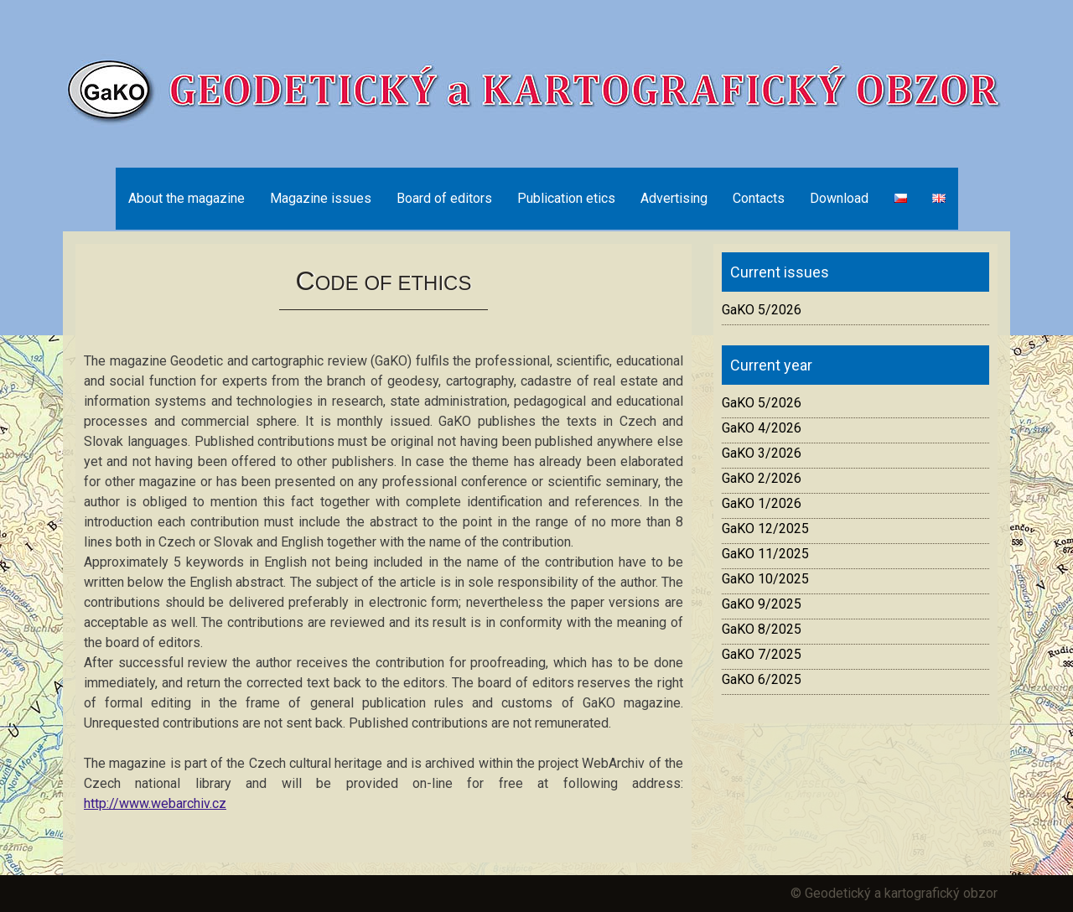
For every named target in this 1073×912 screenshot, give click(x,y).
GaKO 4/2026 (761, 428)
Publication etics (566, 198)
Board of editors (444, 198)
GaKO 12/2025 (765, 528)
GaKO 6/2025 (761, 679)
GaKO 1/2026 (761, 503)
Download (839, 198)
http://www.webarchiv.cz (155, 803)
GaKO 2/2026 (761, 478)
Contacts (759, 198)
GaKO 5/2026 (761, 310)
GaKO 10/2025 (765, 579)
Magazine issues (320, 198)
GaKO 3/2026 (761, 453)
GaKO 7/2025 (761, 654)
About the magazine (186, 198)
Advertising (674, 198)
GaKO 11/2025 (765, 554)
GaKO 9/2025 (761, 604)
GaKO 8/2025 (761, 629)
